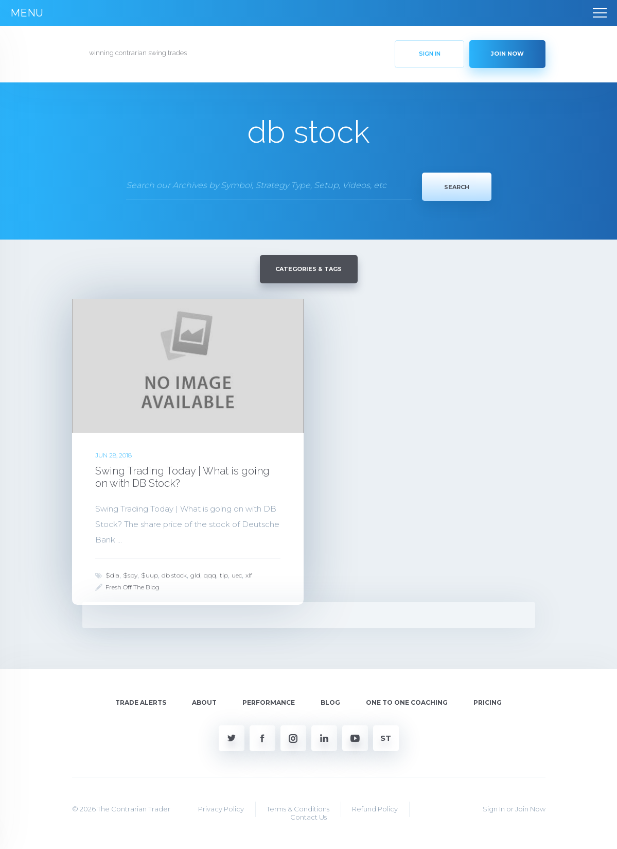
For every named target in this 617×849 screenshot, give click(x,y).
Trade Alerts (140, 700)
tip (224, 573)
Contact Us (308, 815)
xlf (248, 573)
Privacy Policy (221, 807)
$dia (112, 573)
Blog (330, 700)
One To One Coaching (407, 700)
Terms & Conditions (298, 807)
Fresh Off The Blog (132, 585)
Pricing (487, 700)
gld (195, 573)
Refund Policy (375, 807)
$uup (149, 573)
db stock (174, 573)
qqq (210, 573)
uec (237, 573)
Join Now (530, 807)
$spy (130, 573)
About (204, 700)
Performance (268, 700)
